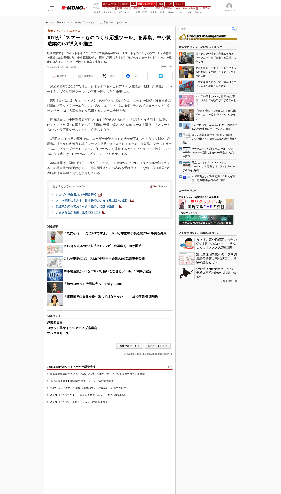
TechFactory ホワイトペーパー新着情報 (71, 366)
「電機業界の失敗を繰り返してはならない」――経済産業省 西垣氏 (111, 296)
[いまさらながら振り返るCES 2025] (80, 212)
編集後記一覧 (230, 281)
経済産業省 (55, 322)
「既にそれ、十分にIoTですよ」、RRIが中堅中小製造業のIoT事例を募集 (115, 233)
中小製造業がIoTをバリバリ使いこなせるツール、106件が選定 (107, 271)
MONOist (50, 22)
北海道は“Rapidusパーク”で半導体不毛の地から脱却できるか (216, 272)
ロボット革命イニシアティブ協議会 (72, 328)
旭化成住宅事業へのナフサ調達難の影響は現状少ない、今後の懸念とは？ (216, 258)
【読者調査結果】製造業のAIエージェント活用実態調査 (82, 381)
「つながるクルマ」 (189, 213)
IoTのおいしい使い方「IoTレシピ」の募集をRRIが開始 (102, 246)
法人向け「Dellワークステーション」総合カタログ (79, 402)
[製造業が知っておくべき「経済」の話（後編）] (89, 206)
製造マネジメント (65, 22)
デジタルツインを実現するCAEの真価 (199, 197)
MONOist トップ (157, 345)
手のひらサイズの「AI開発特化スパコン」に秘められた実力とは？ (88, 388)
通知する (88, 76)
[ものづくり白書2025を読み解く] (79, 194)
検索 (234, 28)
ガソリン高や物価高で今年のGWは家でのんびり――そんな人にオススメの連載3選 (216, 243)
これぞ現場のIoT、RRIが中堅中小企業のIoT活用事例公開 (104, 258)
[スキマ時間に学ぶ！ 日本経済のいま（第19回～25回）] (95, 200)
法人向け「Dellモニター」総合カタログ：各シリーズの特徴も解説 (87, 395)
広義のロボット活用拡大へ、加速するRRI (93, 284)
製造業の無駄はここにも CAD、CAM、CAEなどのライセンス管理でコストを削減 (97, 374)
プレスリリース (58, 333)
